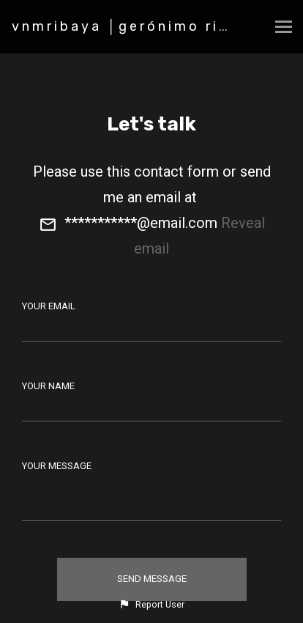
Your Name (48, 385)
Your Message (56, 465)
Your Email (48, 306)
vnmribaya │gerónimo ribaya (136, 26)
